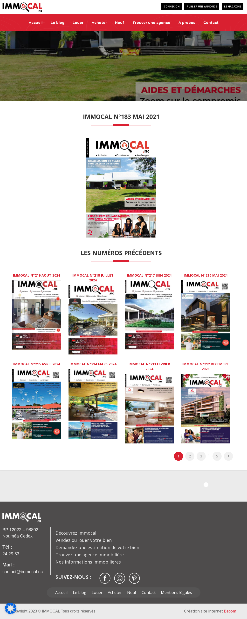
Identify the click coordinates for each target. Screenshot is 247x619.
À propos (186, 22)
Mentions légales (176, 592)
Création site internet (210, 611)
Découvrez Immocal (75, 533)
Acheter (99, 22)
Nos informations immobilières (88, 562)
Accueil (35, 22)
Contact (211, 22)
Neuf (119, 22)
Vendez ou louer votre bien (83, 540)
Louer (78, 22)
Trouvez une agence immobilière (89, 555)
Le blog (57, 22)
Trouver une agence (151, 22)
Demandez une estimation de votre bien (97, 547)
